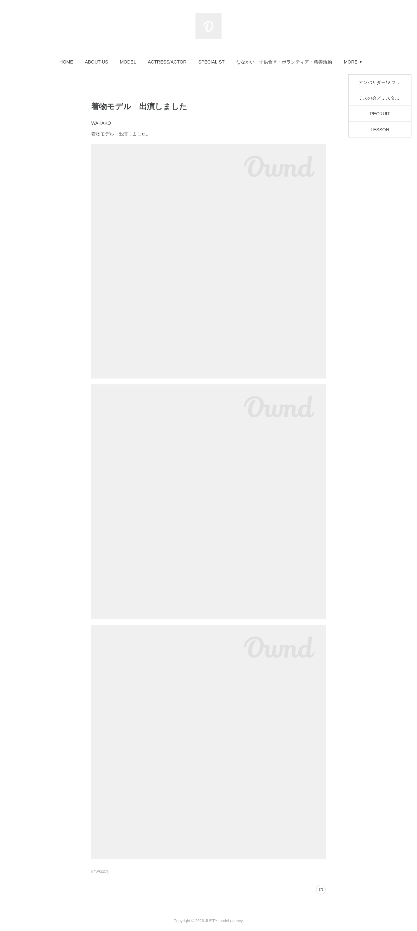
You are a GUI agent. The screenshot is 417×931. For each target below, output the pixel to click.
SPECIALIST (211, 61)
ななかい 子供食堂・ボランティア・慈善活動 (284, 61)
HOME (66, 61)
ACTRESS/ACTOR (167, 61)
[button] (66, 62)
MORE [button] (350, 61)
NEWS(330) (99, 872)
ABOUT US (96, 61)
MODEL (128, 61)
